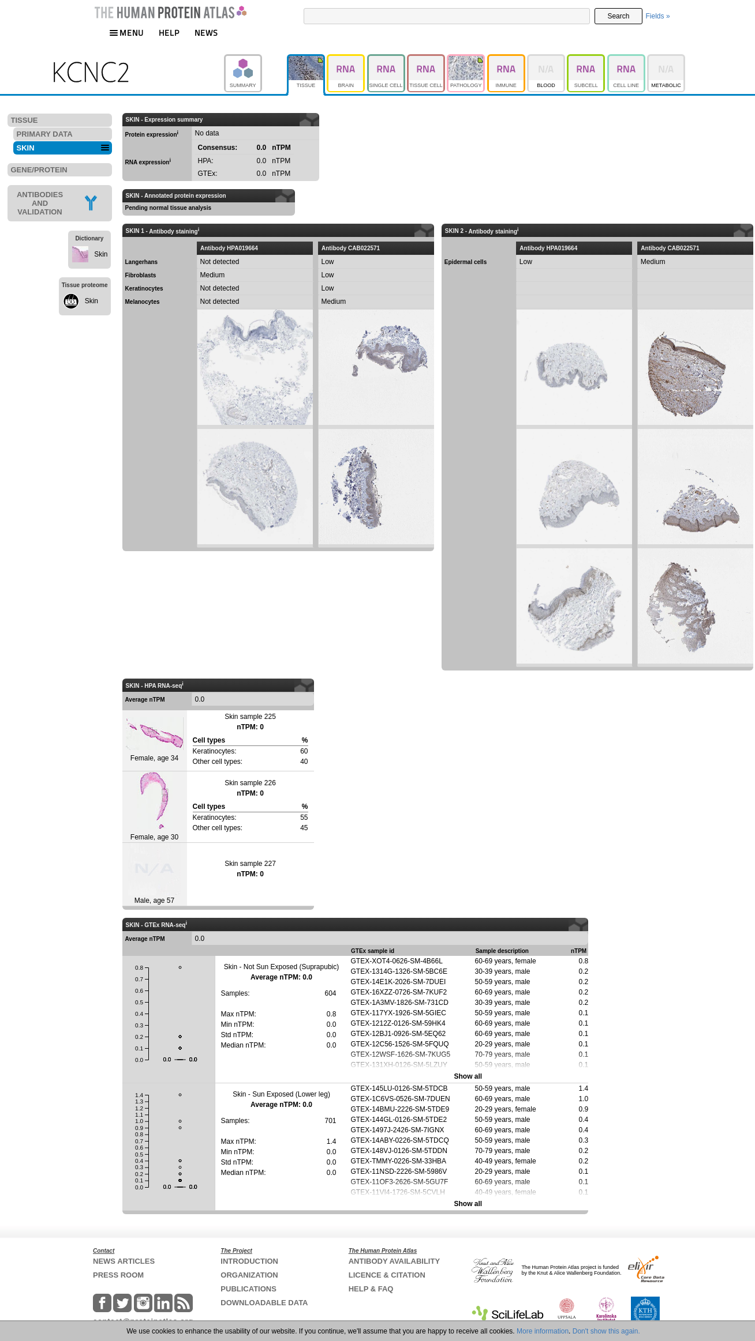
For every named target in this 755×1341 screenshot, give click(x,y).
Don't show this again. (606, 1331)
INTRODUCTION (249, 1261)
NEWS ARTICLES (124, 1261)
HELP (169, 33)
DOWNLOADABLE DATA (264, 1302)
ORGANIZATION (249, 1275)
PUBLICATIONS (248, 1289)
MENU (126, 33)
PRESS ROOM (118, 1275)
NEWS (206, 33)
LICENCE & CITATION (387, 1275)
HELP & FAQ (371, 1289)
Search (618, 16)
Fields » (658, 16)
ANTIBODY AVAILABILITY (394, 1261)
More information (543, 1331)
